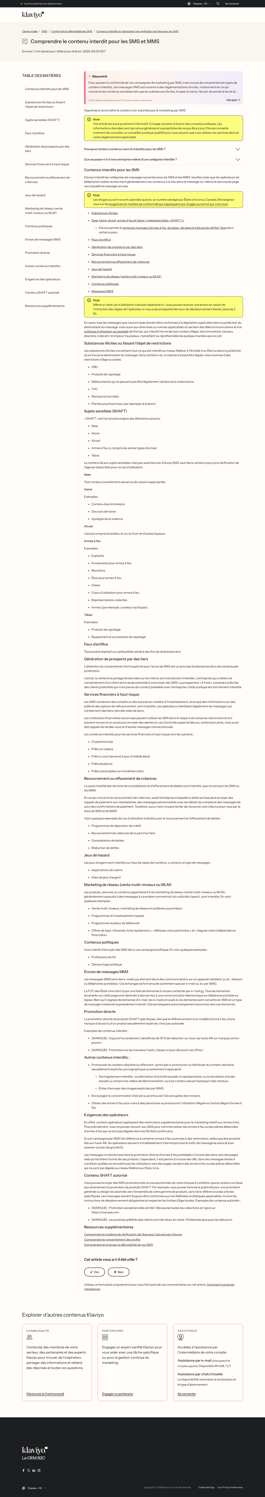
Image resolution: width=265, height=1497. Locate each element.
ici (202, 991)
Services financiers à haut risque (113, 254)
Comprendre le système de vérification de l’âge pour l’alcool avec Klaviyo (133, 1234)
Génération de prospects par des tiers (117, 247)
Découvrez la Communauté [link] (45, 1394)
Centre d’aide (30, 31)
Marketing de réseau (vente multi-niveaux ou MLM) (126, 276)
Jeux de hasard (101, 269)
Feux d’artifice (101, 239)
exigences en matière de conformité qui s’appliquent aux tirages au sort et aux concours (168, 204)
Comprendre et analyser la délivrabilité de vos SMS (118, 1245)
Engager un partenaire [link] (117, 1394)
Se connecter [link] (187, 1394)
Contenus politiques (105, 284)
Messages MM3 (102, 291)
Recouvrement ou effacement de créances (120, 262)
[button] (94, 1272)
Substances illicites (104, 213)
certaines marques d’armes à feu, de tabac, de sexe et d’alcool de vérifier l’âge (174, 228)
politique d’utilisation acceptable (106, 331)
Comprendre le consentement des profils (112, 1239)
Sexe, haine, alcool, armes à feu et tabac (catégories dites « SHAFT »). (137, 220)
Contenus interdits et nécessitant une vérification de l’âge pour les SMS (137, 31)
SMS (44, 31)
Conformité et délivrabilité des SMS (71, 31)
